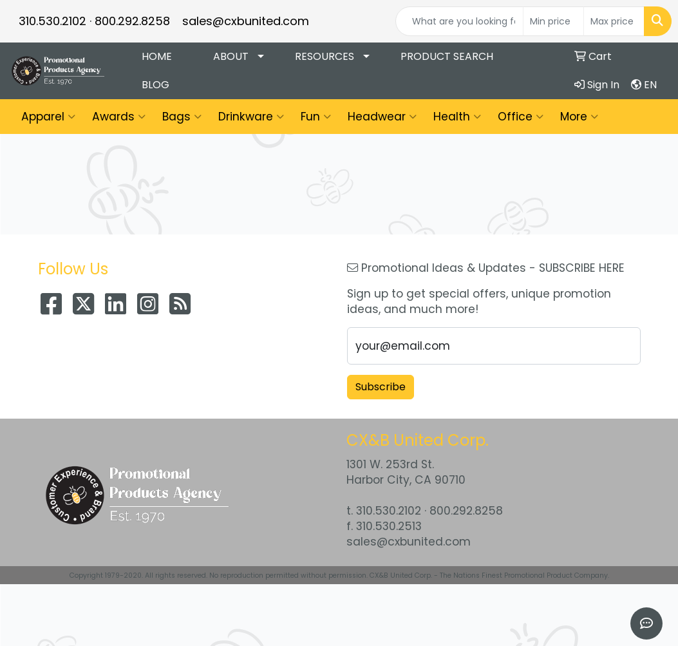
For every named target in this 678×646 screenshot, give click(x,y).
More (579, 116)
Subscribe (380, 386)
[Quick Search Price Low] (553, 21)
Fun (316, 116)
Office (520, 116)
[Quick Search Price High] (614, 21)
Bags (182, 116)
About (231, 56)
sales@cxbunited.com (245, 21)
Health (457, 116)
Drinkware (251, 116)
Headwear (382, 116)
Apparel (48, 116)
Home (157, 56)
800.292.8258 (132, 21)
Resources (324, 56)
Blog (155, 84)
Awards (119, 116)
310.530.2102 (52, 21)
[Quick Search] (459, 21)
